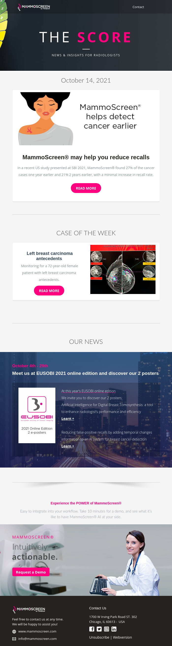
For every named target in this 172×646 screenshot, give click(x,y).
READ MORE (86, 188)
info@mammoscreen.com (37, 638)
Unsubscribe (99, 637)
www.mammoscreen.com (37, 631)
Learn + (68, 418)
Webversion (122, 637)
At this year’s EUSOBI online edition (89, 391)
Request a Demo (31, 572)
